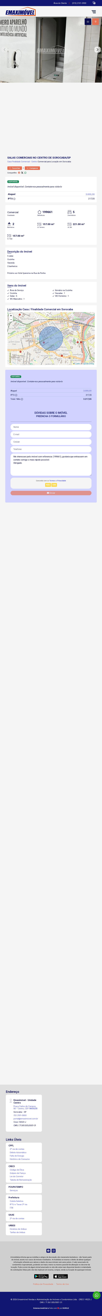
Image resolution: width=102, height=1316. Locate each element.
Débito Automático (18, 1152)
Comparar (32, 168)
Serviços (14, 1190)
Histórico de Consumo (20, 1159)
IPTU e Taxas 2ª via (18, 1204)
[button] (94, 2)
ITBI (11, 1208)
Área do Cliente (60, 3)
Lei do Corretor (16, 1176)
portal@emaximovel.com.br (26, 1119)
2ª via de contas (17, 1149)
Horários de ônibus (18, 1229)
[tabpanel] (51, 50)
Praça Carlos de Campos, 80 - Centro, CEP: (25, 1107)
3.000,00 (90, 194)
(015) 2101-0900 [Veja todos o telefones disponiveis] (79, 3)
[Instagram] (54, 1251)
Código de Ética (17, 1170)
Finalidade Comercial (21, 162)
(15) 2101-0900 (20, 1115)
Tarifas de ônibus (17, 1232)
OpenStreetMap (88, 364)
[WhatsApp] (97, 1295)
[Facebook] (48, 1251)
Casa (9, 162)
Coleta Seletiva (16, 1201)
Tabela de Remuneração (21, 1180)
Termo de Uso (62, 1284)
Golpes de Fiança (18, 1173)
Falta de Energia (17, 1156)
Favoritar (14, 168)
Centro (34, 162)
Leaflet (76, 364)
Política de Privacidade (43, 1284)
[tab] (88, 21)
